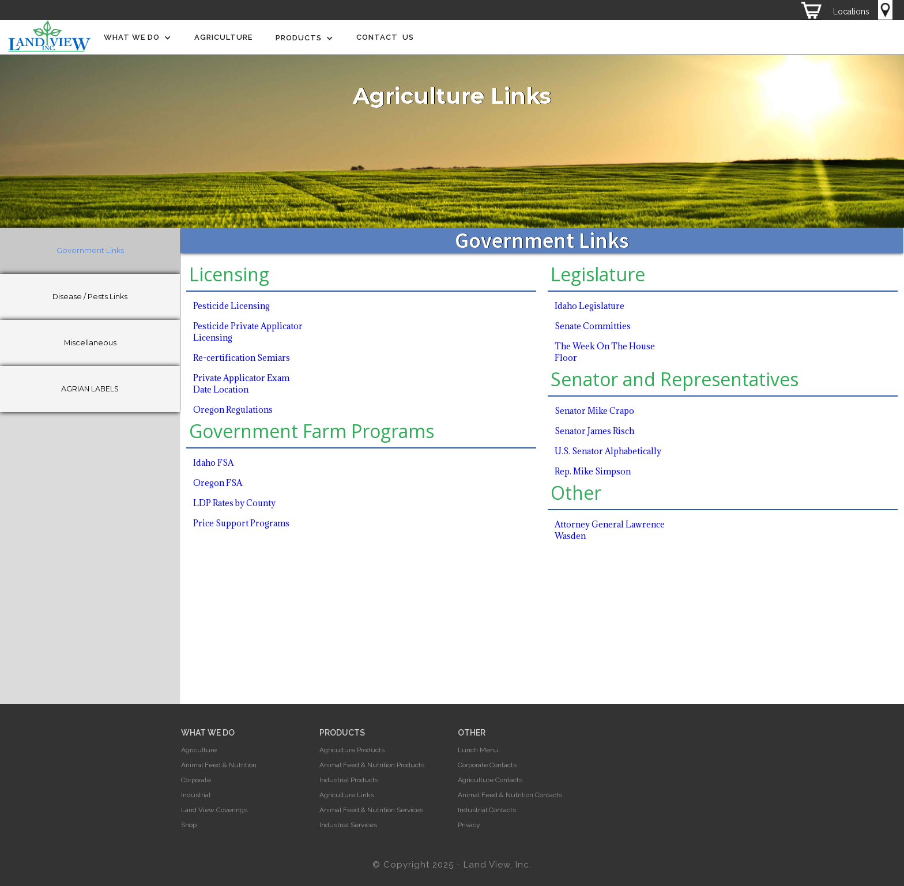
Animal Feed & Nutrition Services (371, 810)
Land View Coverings (214, 810)
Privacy (469, 825)
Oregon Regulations (233, 409)
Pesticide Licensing (231, 305)
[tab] (90, 251)
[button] (137, 37)
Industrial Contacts (487, 810)
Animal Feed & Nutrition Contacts (510, 795)
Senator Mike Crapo (594, 410)
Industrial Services (348, 825)
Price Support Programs (241, 523)
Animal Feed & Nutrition (219, 765)
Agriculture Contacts (490, 780)
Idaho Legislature (589, 305)
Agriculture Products (352, 750)
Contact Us (385, 37)
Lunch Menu (478, 750)
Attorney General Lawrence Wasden (610, 530)
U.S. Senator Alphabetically (608, 451)
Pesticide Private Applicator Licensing (248, 332)
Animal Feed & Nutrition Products (371, 765)
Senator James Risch (594, 430)
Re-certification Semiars (241, 357)
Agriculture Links (346, 795)
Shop (189, 825)
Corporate (196, 780)
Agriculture (223, 37)
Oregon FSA (217, 482)
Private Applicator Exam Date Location (241, 383)
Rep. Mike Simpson (593, 471)
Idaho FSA (213, 462)
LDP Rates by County (234, 502)
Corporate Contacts (487, 765)
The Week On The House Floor (605, 352)
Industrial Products (348, 780)
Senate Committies (593, 326)
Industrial (195, 795)
